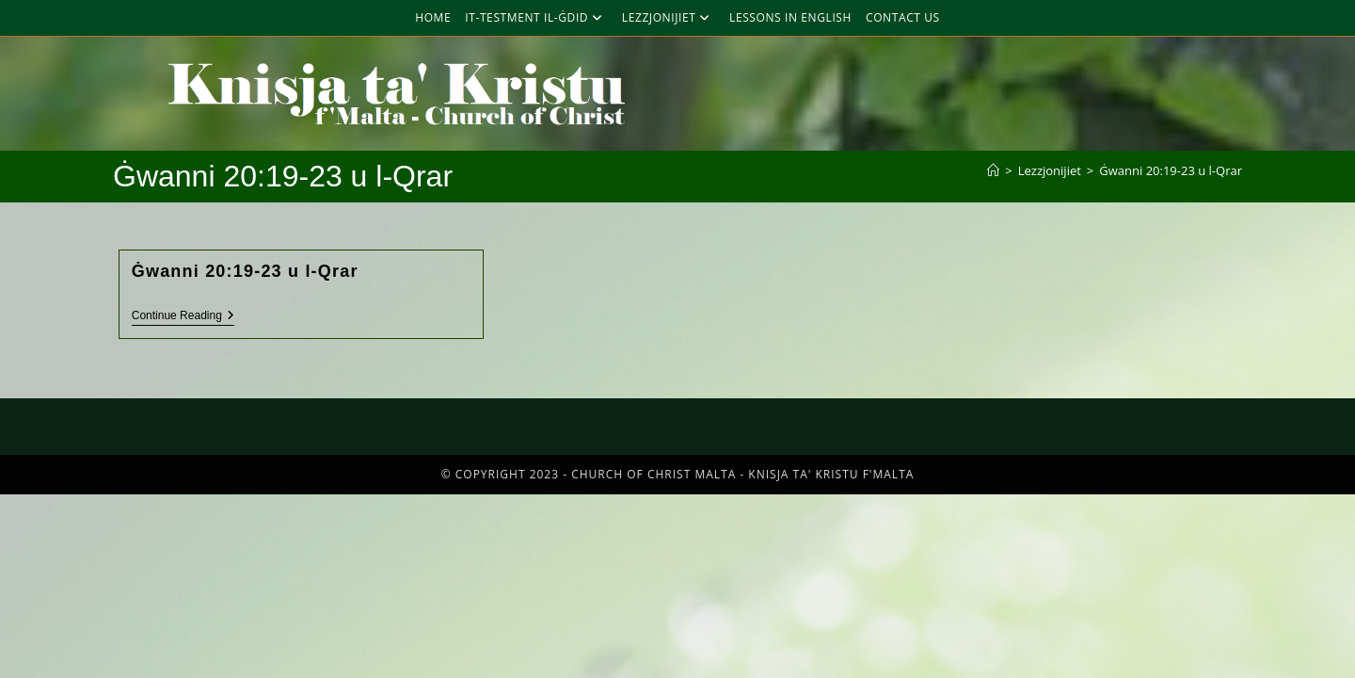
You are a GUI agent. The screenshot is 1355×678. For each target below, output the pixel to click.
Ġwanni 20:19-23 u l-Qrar (1170, 170)
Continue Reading (183, 315)
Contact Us (903, 17)
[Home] (993, 170)
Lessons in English (790, 17)
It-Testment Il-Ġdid (536, 17)
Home (433, 17)
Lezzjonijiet (668, 17)
